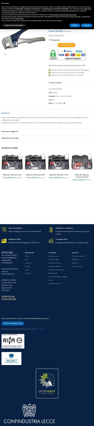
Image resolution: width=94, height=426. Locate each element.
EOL (53, 100)
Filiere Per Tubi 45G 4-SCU (58, 175)
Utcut (26, 270)
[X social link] (56, 103)
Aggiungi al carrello (66, 45)
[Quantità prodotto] (52, 45)
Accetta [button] (86, 25)
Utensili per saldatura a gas (56, 270)
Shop (26, 259)
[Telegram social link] (64, 103)
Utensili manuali (66, 96)
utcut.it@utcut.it (11, 258)
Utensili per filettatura (55, 266)
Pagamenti (75, 263)
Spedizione (75, 259)
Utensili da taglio (53, 259)
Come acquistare (77, 266)
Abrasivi (50, 280)
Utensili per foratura (54, 263)
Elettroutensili (52, 273)
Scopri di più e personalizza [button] (14, 25)
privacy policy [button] (19, 18)
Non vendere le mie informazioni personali (63, 14)
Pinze (58, 96)
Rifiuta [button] (75, 25)
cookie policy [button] (87, 9)
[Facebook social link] (54, 103)
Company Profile (7, 296)
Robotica (28, 273)
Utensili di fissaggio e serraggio (57, 277)
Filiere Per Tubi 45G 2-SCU (35, 175)
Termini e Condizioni (78, 256)
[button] (20, 158)
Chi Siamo (28, 263)
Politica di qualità (8, 299)
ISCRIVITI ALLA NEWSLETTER (12, 323)
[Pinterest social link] (59, 103)
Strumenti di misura (54, 283)
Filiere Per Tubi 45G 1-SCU (12, 175)
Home (27, 256)
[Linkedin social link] (62, 103)
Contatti (27, 266)
